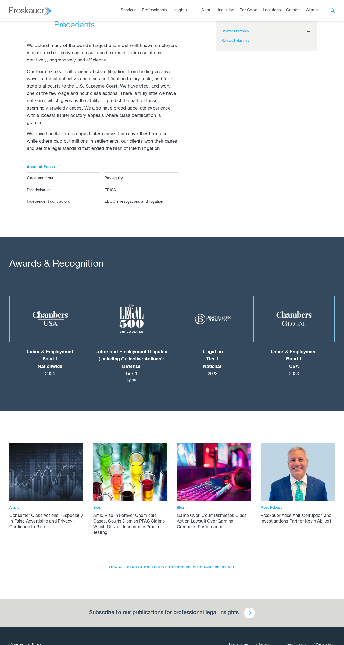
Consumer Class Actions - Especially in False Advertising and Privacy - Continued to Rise (46, 522)
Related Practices (235, 31)
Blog (96, 507)
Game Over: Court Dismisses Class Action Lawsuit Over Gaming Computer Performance (211, 522)
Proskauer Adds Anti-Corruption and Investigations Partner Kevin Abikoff (296, 519)
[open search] (333, 10)
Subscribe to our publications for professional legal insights (164, 613)
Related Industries (235, 40)
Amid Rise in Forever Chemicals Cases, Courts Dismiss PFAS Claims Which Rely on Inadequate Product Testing (129, 524)
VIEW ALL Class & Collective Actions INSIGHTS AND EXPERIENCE (172, 567)
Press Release (272, 507)
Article (14, 507)
